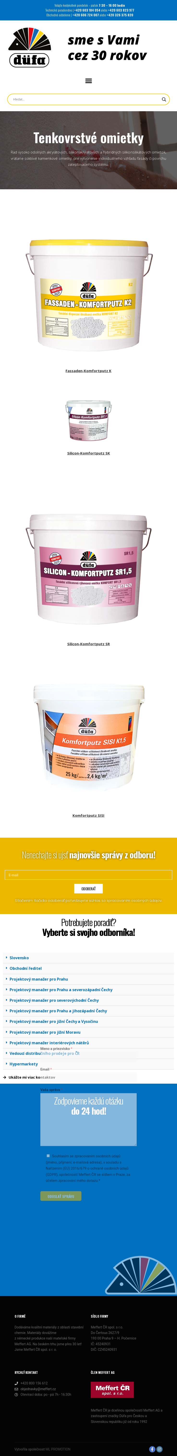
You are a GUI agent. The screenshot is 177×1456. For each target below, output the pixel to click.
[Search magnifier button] (164, 99)
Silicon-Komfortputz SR (88, 643)
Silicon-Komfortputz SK (88, 453)
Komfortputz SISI (88, 815)
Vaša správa (51, 1026)
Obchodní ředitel (26, 968)
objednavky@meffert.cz (35, 1389)
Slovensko (19, 957)
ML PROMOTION (58, 1449)
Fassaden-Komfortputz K (88, 370)
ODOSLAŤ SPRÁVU (61, 1132)
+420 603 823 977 (121, 10)
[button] (88, 81)
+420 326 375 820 (120, 14)
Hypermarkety (24, 1064)
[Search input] (67, 99)
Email (46, 1005)
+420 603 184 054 (87, 10)
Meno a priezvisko (56, 985)
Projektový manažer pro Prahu (39, 979)
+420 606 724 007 (86, 14)
